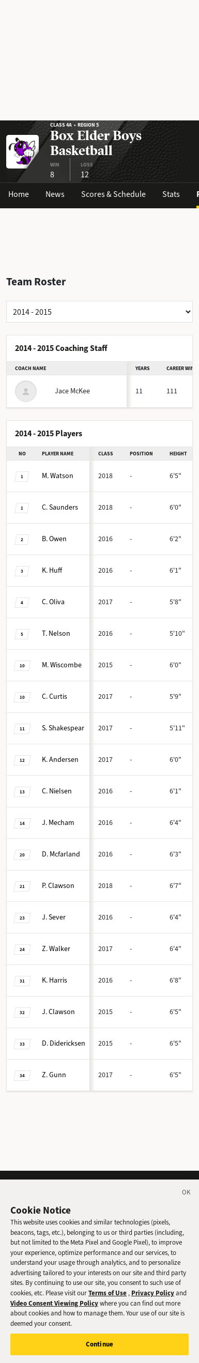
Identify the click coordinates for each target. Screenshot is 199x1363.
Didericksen (63, 1043)
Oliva (53, 602)
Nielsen (57, 791)
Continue (99, 1351)
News (55, 194)
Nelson (56, 633)
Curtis (54, 696)
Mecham (58, 823)
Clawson (58, 886)
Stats (171, 194)
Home (18, 194)
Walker (56, 949)
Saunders (60, 507)
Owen (54, 539)
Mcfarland (61, 854)
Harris (54, 980)
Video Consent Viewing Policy (54, 1310)
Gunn (54, 1075)
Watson (57, 476)
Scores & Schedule (113, 194)
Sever (54, 917)
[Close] (186, 1201)
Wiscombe (62, 665)
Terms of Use (107, 1299)
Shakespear (63, 728)
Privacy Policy (152, 1299)
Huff (52, 570)
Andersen (60, 759)
